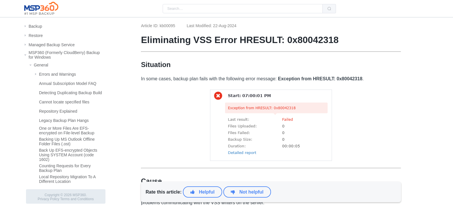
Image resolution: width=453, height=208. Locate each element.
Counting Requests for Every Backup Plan (65, 168)
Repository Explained (58, 111)
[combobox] (243, 8)
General (41, 65)
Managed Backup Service (52, 44)
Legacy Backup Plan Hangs (64, 120)
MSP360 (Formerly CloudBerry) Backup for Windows (64, 55)
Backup (35, 26)
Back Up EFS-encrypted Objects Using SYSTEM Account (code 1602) (68, 155)
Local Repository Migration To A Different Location (67, 179)
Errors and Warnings (57, 74)
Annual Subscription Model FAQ (67, 83)
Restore (36, 35)
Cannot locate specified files (64, 102)
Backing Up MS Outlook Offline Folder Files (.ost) (67, 141)
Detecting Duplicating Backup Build (70, 92)
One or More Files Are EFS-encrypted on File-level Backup (66, 130)
